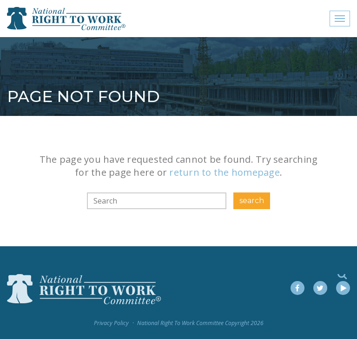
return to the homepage (224, 172)
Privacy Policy (111, 323)
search (251, 200)
